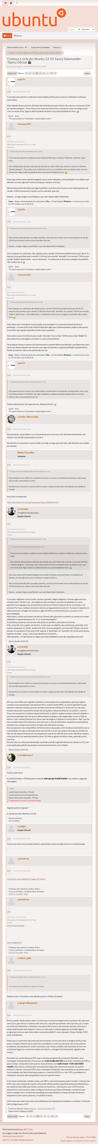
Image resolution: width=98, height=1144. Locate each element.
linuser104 (25, 123)
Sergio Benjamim (28, 1002)
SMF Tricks (28, 1129)
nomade (23, 508)
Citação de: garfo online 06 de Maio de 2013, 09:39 (27, 151)
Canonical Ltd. (17, 1136)
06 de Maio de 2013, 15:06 (22, 375)
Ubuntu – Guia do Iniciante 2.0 (42, 1109)
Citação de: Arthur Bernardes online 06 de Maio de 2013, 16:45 (30, 471)
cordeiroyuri (26, 755)
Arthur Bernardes (28, 416)
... (47, 73)
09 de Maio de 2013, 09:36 (16, 529)
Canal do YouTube (16, 894)
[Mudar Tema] (17, 3)
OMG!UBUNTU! (14, 942)
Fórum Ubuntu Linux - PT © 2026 (81, 1137)
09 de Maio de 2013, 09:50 (16, 667)
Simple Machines (26, 1140)
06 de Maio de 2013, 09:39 (22, 92)
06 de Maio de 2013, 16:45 (22, 429)
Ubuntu (5, 1136)
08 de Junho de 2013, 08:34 (16, 917)
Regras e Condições (74, 1141)
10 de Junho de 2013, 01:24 (22, 1015)
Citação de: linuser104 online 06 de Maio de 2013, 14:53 (28, 382)
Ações (87, 73)
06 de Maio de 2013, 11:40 (16, 142)
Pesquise (12, 891)
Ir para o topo (12, 1116)
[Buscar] (79, 29)
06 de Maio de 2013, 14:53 (16, 292)
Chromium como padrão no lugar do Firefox (26, 879)
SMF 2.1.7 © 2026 (10, 1140)
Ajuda (63, 1141)
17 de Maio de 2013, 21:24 (22, 871)
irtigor (22, 826)
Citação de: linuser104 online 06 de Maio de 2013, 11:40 (28, 228)
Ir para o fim (12, 73)
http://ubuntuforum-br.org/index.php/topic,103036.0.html (32, 502)
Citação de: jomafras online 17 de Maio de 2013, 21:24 (28, 977)
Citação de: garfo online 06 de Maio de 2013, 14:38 (27, 302)
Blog (26, 894)
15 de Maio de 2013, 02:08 (22, 838)
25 (51, 73)
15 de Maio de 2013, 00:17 (22, 767)
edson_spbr (25, 958)
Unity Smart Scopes (15, 925)
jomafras (24, 858)
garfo (22, 79)
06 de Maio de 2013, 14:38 (22, 222)
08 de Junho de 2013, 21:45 (22, 970)
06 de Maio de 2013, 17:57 (22, 465)
